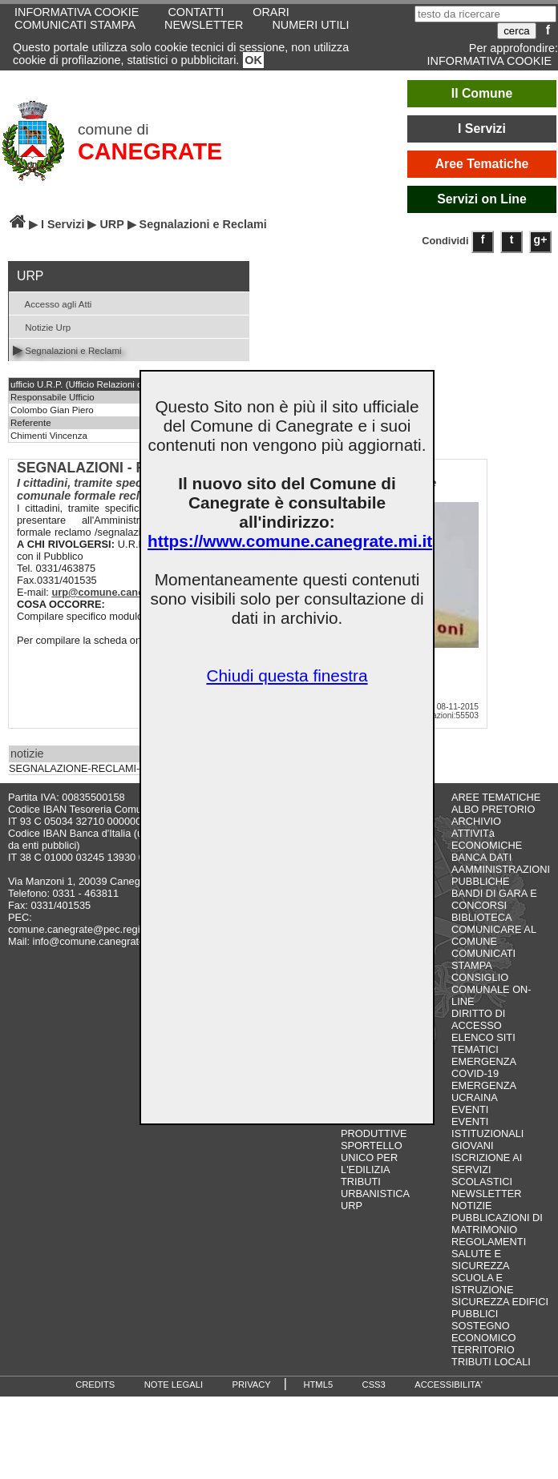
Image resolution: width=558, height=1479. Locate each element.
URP (111, 224)
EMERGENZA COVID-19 (483, 1067)
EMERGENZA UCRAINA (483, 1091)
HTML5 (318, 1384)
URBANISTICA (375, 1194)
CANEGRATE (150, 151)
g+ (541, 239)
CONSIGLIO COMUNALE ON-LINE (491, 989)
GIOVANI (472, 1145)
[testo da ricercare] (485, 14)
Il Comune (482, 93)
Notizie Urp (42, 326)
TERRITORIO (483, 1350)
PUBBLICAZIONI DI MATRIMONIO (497, 1224)
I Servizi (482, 128)
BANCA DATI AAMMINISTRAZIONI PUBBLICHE (500, 869)
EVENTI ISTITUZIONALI (487, 1127)
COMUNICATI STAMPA (74, 24)
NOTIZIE (471, 1206)
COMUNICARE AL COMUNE (493, 935)
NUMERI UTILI (310, 24)
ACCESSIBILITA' (448, 1384)
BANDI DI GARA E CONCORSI (494, 899)
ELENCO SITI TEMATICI (483, 1043)
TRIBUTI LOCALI (491, 1362)
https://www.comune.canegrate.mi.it (290, 541)
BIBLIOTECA (481, 917)
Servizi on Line (482, 199)
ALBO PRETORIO (493, 809)
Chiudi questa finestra (286, 675)
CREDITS (95, 1384)
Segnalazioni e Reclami (67, 349)
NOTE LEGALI (173, 1384)
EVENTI (469, 1109)
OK (253, 60)
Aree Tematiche (482, 164)
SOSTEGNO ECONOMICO (483, 1332)
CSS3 (374, 1384)
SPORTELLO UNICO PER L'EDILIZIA (371, 1157)
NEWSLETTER (203, 24)
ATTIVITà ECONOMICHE (486, 839)
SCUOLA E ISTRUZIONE (482, 1284)
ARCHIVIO (476, 821)
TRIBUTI (361, 1182)
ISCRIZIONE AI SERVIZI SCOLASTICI (486, 1169)
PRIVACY (251, 1384)
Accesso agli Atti (52, 303)
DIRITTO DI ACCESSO (478, 1019)
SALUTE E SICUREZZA (480, 1260)
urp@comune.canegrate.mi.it (121, 592)
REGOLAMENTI (488, 1242)
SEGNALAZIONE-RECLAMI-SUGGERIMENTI (113, 768)
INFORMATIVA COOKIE (489, 60)
